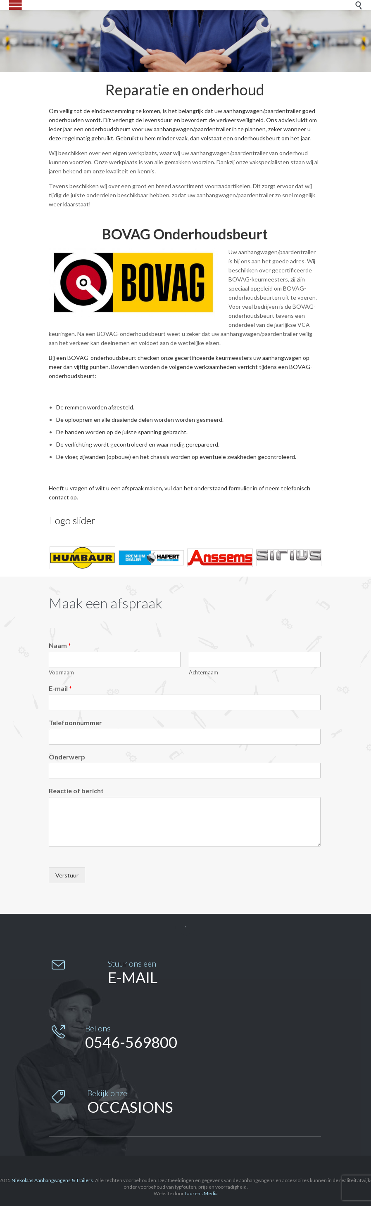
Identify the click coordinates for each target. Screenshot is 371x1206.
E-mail (60, 688)
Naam (60, 645)
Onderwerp (67, 757)
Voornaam (61, 672)
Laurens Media (201, 1193)
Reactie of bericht (76, 791)
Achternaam (203, 672)
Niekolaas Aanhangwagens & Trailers (52, 1180)
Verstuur (66, 875)
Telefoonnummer (75, 722)
